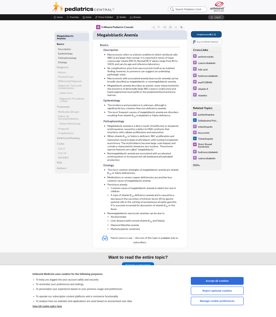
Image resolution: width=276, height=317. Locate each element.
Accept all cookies (217, 280)
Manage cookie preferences (217, 300)
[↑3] (206, 34)
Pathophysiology (67, 49)
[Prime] (104, 17)
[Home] (58, 17)
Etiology (62, 54)
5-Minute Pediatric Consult (114, 27)
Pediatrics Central (96, 7)
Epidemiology (65, 45)
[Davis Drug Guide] (206, 56)
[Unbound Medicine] (217, 6)
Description (64, 40)
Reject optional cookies (217, 290)
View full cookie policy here (47, 306)
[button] (136, 17)
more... (196, 164)
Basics (60, 35)
